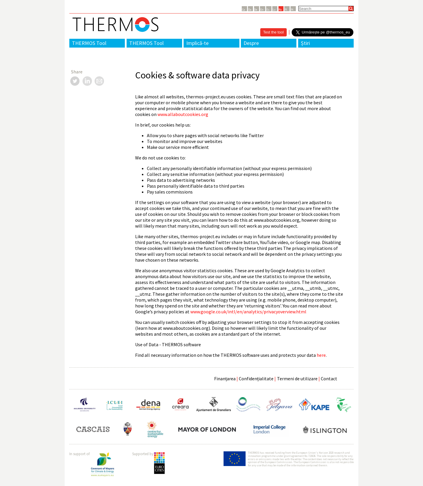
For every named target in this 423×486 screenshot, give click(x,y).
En (261, 9)
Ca (243, 9)
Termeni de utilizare (297, 378)
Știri (305, 43)
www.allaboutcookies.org (182, 114)
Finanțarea (225, 378)
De (255, 9)
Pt (292, 9)
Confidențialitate (256, 378)
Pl (286, 9)
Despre (251, 43)
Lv (274, 9)
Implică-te (197, 43)
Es (267, 9)
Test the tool (273, 32)
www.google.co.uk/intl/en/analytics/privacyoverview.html (248, 312)
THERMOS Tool (89, 43)
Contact (329, 378)
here (321, 355)
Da (249, 9)
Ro (280, 9)
